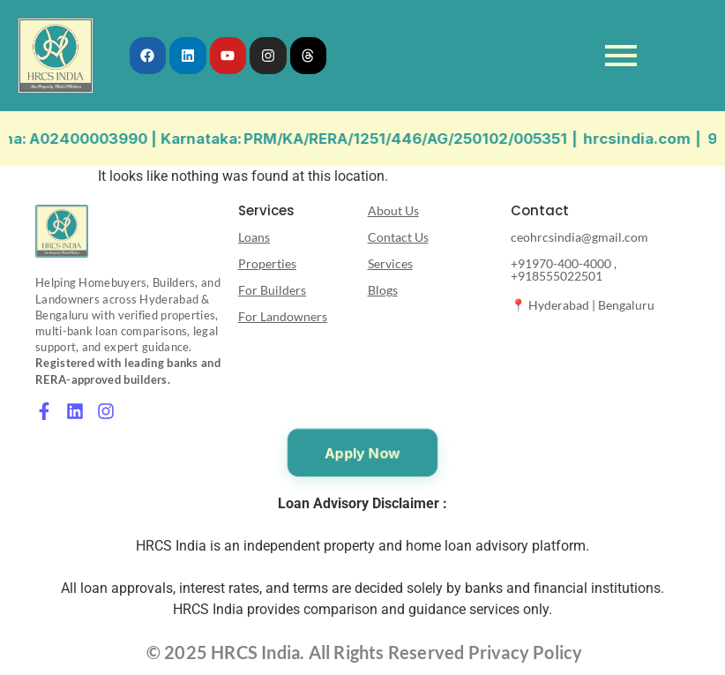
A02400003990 (105, 138)
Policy (555, 652)
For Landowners (282, 316)
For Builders (272, 289)
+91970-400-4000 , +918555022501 (564, 269)
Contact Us (398, 236)
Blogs (383, 289)
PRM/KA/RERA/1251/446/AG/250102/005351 (422, 138)
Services (390, 263)
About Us (393, 210)
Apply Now (362, 452)
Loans (254, 236)
